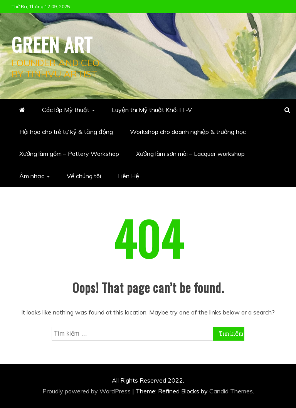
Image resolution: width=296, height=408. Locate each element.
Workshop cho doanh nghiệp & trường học (188, 131)
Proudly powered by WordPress (87, 391)
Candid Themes (231, 391)
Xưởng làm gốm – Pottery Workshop (69, 153)
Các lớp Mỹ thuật (65, 110)
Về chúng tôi (84, 176)
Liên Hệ (128, 176)
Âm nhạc (31, 176)
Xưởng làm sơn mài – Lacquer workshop (190, 153)
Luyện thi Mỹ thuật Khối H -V (152, 110)
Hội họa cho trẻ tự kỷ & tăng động (66, 131)
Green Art (52, 44)
